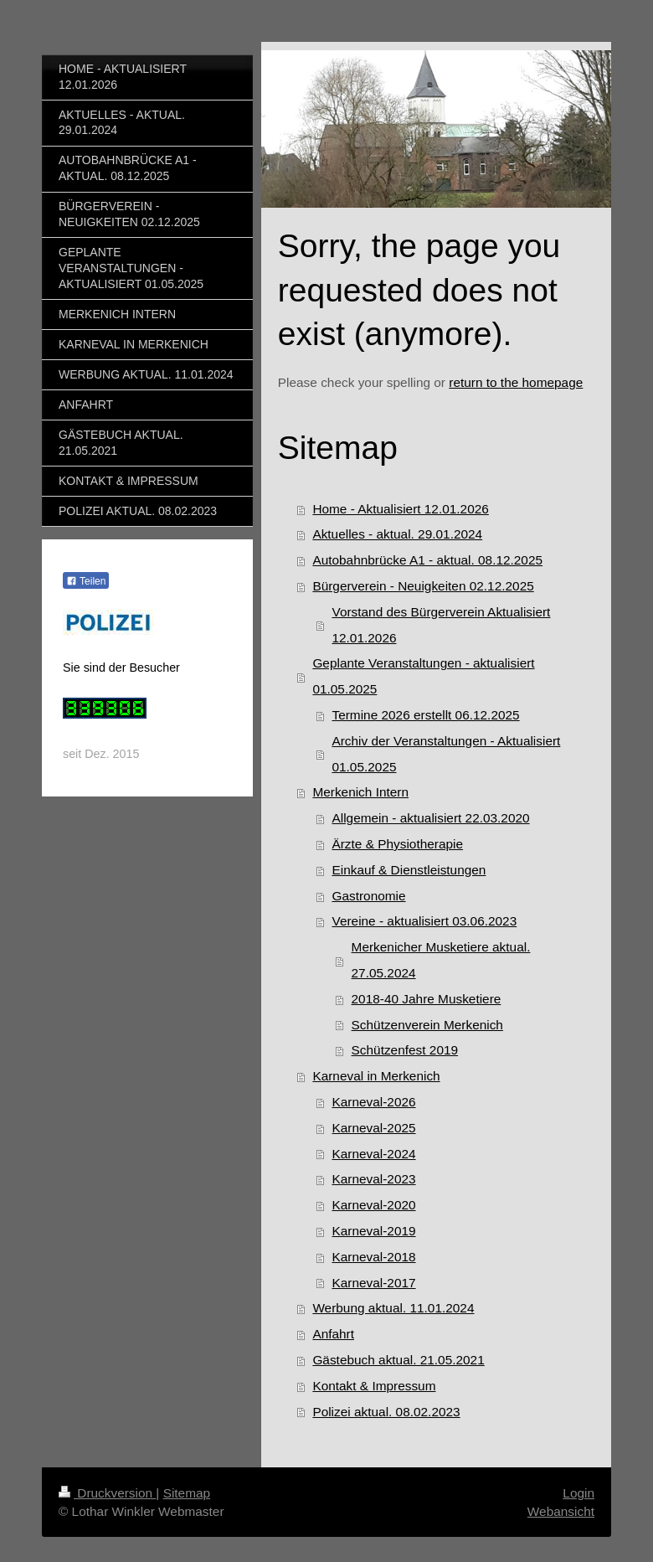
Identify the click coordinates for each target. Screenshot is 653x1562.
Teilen (85, 581)
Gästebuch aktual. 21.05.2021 (398, 1360)
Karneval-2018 (373, 1257)
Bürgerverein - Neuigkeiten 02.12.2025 (422, 586)
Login (578, 1493)
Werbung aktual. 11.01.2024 (393, 1308)
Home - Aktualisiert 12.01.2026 (400, 509)
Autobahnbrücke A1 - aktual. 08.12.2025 (427, 560)
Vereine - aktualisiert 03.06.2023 (424, 921)
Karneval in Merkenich (376, 1076)
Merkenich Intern (360, 792)
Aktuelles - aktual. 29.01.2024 (397, 534)
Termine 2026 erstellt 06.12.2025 (425, 715)
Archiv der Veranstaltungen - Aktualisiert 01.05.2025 (446, 754)
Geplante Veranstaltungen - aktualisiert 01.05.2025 (423, 676)
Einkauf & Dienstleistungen (409, 870)
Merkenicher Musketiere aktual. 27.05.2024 (441, 960)
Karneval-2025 (373, 1128)
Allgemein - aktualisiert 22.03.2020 (430, 818)
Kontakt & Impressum (373, 1386)
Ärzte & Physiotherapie (397, 844)
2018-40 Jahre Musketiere (426, 999)
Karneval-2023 (373, 1179)
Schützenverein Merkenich (427, 1025)
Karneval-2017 (373, 1283)
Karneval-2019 (373, 1231)
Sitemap (186, 1493)
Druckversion (107, 1493)
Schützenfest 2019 (405, 1050)
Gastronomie (368, 896)
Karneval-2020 (373, 1205)
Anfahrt (333, 1334)
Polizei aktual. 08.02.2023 (386, 1412)
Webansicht (560, 1511)
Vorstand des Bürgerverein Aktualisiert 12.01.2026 (441, 625)
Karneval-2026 (373, 1102)
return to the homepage (516, 382)
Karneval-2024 (373, 1154)
